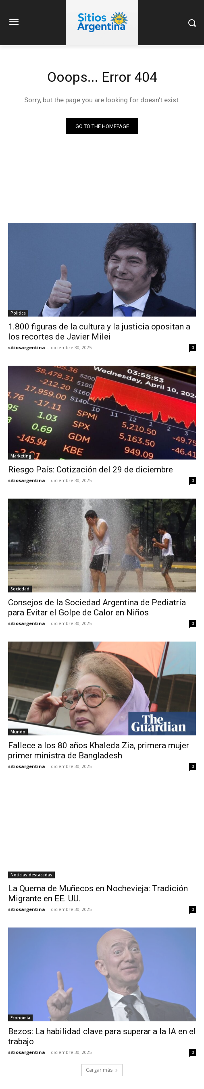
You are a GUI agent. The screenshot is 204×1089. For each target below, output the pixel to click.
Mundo (17, 732)
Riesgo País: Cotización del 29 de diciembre (90, 469)
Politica (18, 313)
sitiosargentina (26, 347)
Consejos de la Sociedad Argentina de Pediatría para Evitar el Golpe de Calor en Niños (97, 607)
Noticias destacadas (31, 875)
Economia (20, 1018)
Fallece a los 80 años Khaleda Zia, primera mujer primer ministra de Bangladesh (98, 750)
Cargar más (102, 1069)
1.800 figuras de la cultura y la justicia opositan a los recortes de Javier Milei (99, 332)
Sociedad (19, 589)
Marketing (20, 456)
